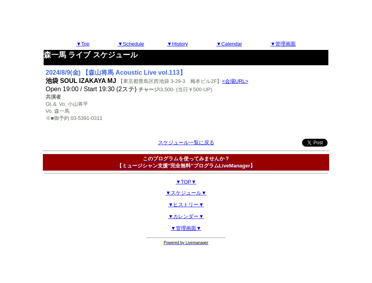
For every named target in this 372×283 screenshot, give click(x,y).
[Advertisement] (186, 21)
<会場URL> (235, 81)
